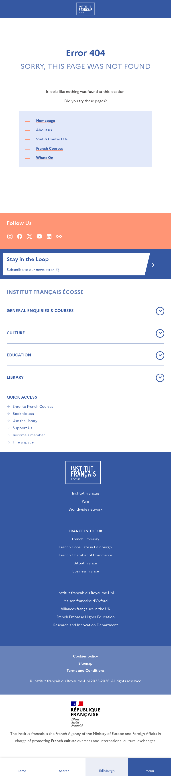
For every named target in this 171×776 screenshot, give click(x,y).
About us (44, 130)
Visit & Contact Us (51, 139)
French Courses (49, 148)
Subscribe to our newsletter (33, 269)
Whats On (44, 157)
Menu (150, 771)
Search (64, 771)
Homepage (45, 120)
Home (21, 771)
